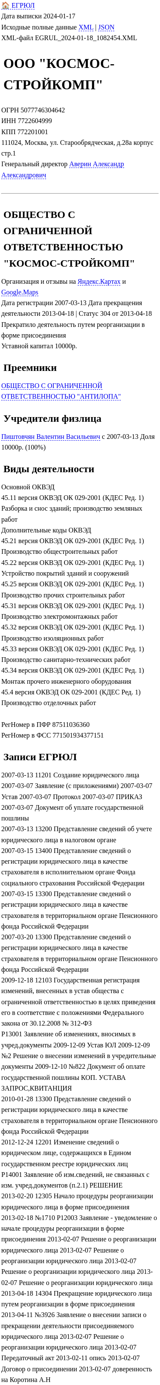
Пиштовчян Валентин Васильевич (50, 436)
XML (86, 27)
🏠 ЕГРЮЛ (18, 5)
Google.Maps (19, 292)
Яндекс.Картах (99, 281)
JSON (106, 27)
